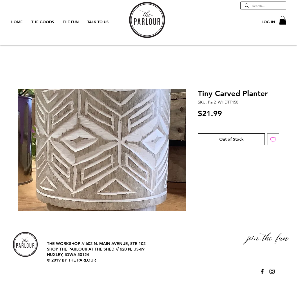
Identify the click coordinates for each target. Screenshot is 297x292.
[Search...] (263, 5)
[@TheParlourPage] (262, 271)
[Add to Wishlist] (273, 139)
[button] (282, 20)
